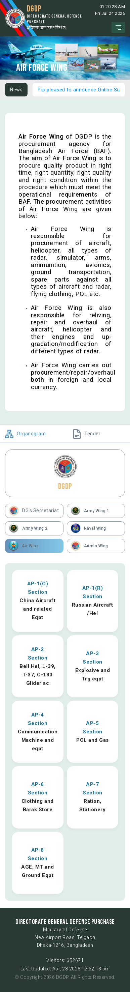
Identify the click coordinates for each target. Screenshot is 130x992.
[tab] (31, 434)
